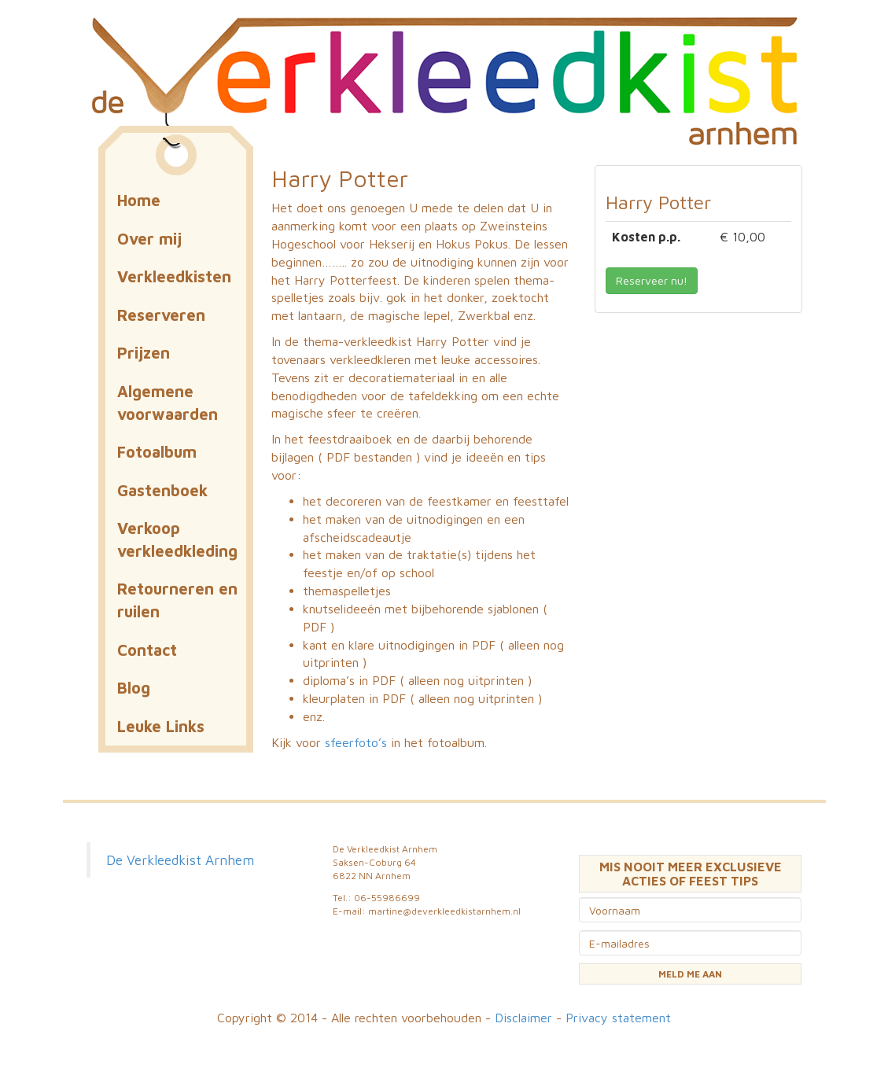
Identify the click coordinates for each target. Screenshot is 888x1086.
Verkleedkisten (174, 276)
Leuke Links (160, 726)
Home (138, 200)
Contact (147, 650)
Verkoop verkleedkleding (177, 539)
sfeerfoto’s (356, 742)
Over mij (149, 239)
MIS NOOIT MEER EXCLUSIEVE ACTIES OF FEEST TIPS (690, 874)
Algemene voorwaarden (167, 402)
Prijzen (143, 353)
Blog (133, 688)
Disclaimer (523, 1018)
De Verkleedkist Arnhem (180, 860)
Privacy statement (618, 1018)
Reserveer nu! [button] (651, 280)
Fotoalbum (157, 452)
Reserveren (161, 315)
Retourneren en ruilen (177, 600)
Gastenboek (162, 490)
